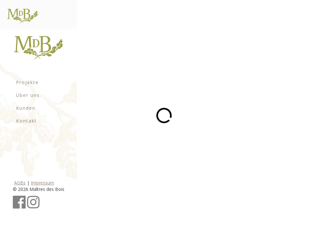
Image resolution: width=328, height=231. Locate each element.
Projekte (27, 82)
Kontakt (26, 121)
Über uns (28, 95)
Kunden (26, 108)
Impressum (42, 183)
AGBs (20, 183)
